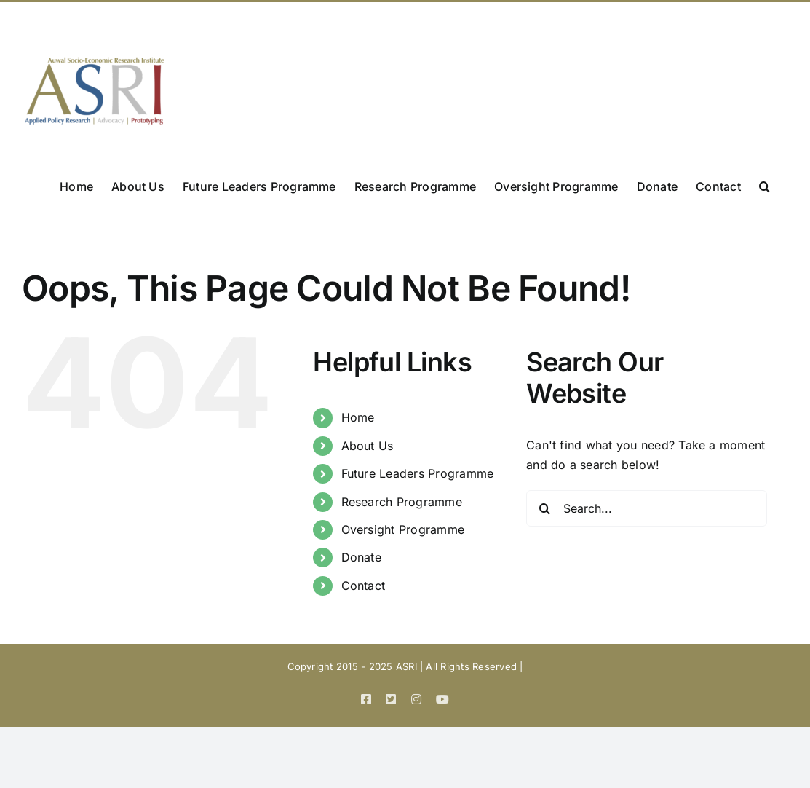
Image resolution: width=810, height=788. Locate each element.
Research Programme (401, 502)
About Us (367, 445)
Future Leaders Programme (417, 473)
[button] (764, 185)
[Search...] (646, 508)
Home (358, 417)
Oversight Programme (403, 529)
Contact (363, 585)
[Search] (544, 508)
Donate (361, 557)
